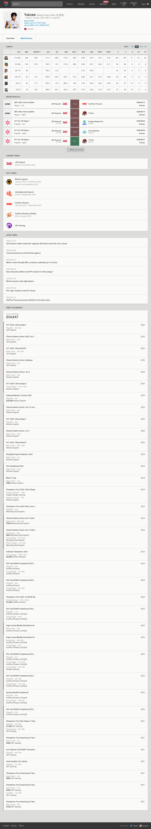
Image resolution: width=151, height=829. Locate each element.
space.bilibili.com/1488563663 (36, 25)
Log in (145, 4)
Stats (114, 4)
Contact (6, 826)
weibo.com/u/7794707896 (35, 23)
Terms (21, 826)
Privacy (14, 826)
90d (141, 47)
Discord (143, 826)
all (145, 47)
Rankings (104, 3)
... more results (75, 150)
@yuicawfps (29, 21)
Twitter (134, 826)
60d (136, 47)
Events (92, 4)
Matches (81, 4)
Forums (70, 4)
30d (132, 47)
